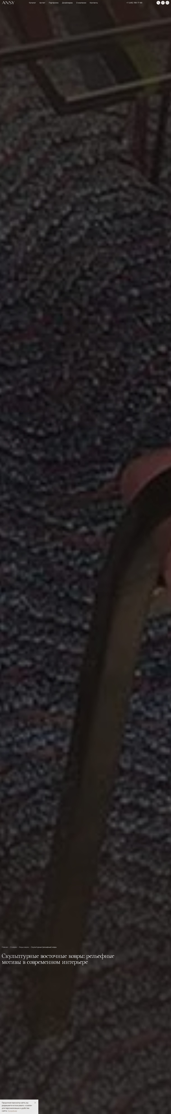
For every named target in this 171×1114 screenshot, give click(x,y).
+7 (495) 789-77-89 (134, 2)
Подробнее (12, 1111)
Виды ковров (24, 947)
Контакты (94, 2)
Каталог (32, 2)
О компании (81, 2)
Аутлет (42, 2)
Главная (5, 947)
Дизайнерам (67, 2)
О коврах (13, 947)
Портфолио (53, 2)
